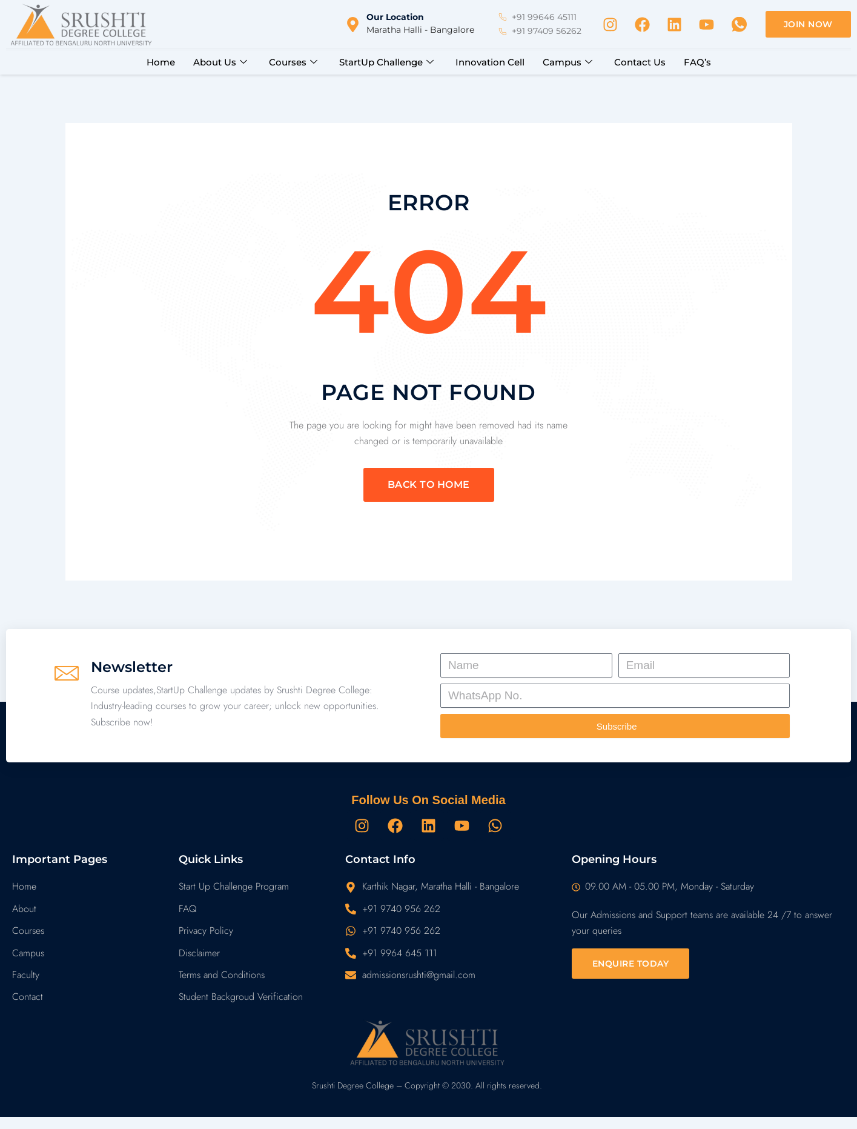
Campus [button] (567, 62)
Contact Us (640, 62)
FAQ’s (697, 62)
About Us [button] (220, 62)
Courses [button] (293, 62)
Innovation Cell (489, 62)
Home (161, 62)
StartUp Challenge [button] (386, 62)
